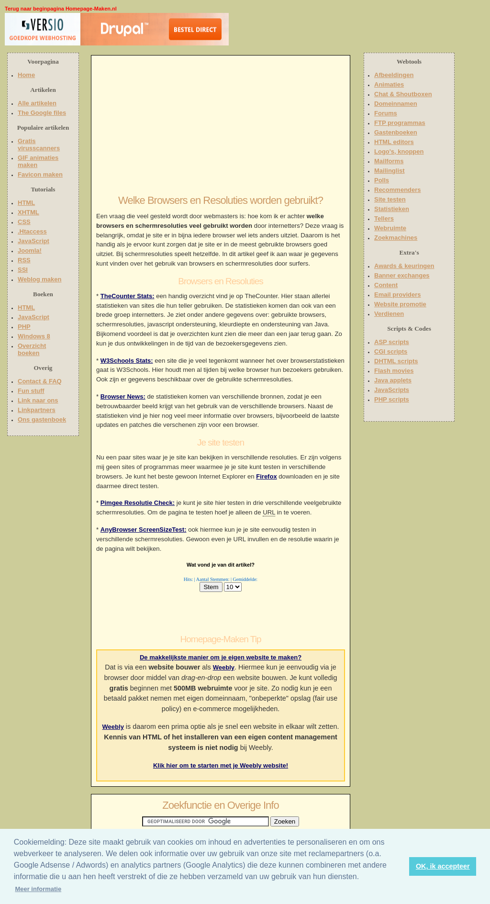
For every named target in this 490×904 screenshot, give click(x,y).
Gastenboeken (395, 132)
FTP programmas (399, 122)
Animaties (389, 84)
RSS (24, 260)
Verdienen (389, 313)
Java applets (393, 380)
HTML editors (394, 141)
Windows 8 (34, 336)
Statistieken (391, 208)
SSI (23, 269)
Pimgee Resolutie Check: (137, 502)
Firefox (266, 476)
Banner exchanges (402, 275)
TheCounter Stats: (127, 296)
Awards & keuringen (404, 265)
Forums (385, 113)
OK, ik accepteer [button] (443, 866)
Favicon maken (40, 174)
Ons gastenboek (42, 419)
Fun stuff (31, 390)
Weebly (223, 667)
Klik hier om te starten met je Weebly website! (220, 765)
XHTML (28, 212)
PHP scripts (391, 399)
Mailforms (388, 161)
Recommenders (397, 189)
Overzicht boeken (32, 349)
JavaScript (33, 241)
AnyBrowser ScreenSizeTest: (143, 529)
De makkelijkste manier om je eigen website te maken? (220, 657)
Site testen (390, 199)
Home (26, 74)
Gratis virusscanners (39, 144)
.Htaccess (32, 231)
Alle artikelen (37, 103)
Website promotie (400, 304)
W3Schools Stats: (126, 360)
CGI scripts (390, 351)
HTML (26, 202)
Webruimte (390, 228)
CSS (24, 221)
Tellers (384, 218)
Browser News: (122, 396)
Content (386, 285)
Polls (381, 180)
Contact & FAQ (40, 381)
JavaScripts (391, 389)
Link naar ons (38, 400)
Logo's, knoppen (398, 151)
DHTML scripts (396, 361)
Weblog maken (40, 279)
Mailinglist (389, 170)
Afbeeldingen (393, 74)
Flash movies (393, 370)
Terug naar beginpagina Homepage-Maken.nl (61, 8)
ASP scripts (391, 342)
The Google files (42, 112)
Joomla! (30, 250)
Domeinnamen (395, 103)
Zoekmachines (395, 237)
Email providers (397, 294)
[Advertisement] (290, 31)
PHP (24, 326)
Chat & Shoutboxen (403, 94)
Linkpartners (37, 409)
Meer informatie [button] (38, 889)
